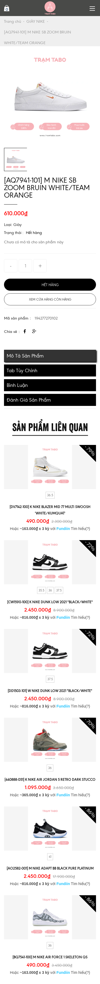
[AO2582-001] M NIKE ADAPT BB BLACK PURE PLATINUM (50, 868)
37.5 (59, 590)
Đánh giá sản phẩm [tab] (29, 400)
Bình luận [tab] (17, 385)
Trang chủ (12, 21)
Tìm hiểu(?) (80, 528)
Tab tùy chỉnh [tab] (22, 370)
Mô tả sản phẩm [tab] (25, 356)
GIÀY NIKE (35, 21)
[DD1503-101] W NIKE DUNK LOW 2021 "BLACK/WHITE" (50, 691)
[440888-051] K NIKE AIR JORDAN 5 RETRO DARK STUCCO (50, 779)
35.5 (41, 590)
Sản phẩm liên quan (50, 426)
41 (50, 857)
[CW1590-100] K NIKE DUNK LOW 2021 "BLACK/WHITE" (50, 602)
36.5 (50, 495)
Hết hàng (34, 232)
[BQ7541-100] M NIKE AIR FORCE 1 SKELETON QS (50, 957)
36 (50, 590)
